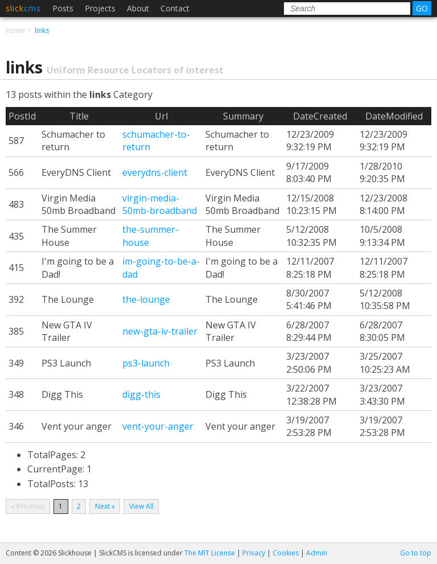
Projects (100, 8)
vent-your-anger (157, 426)
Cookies (286, 553)
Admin (316, 553)
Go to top (415, 553)
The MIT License (209, 553)
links (42, 30)
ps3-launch (146, 363)
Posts (62, 8)
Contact (174, 8)
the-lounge (146, 299)
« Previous (27, 506)
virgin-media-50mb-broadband (159, 204)
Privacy (253, 553)
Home (16, 30)
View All (141, 506)
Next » (105, 506)
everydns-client (154, 172)
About (138, 8)
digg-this (141, 394)
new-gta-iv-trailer (159, 331)
